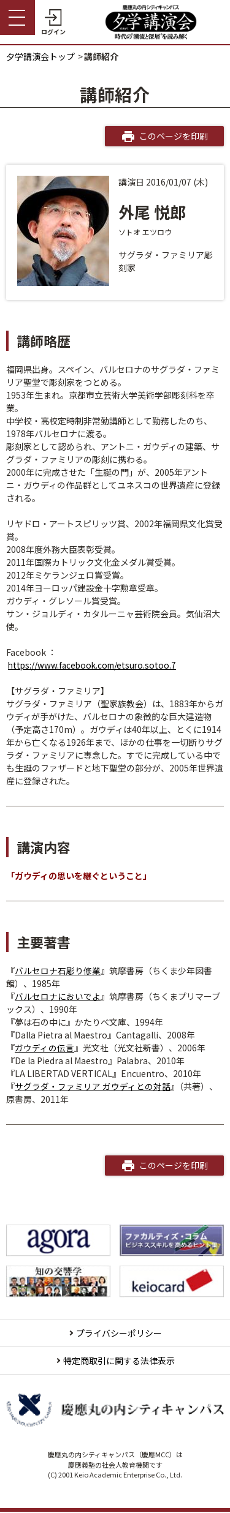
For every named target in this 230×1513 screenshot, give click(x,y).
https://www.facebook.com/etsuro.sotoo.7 (95, 665)
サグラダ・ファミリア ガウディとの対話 (93, 1086)
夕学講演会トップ (40, 56)
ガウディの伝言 (44, 1048)
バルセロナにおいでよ (58, 996)
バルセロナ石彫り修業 (58, 970)
